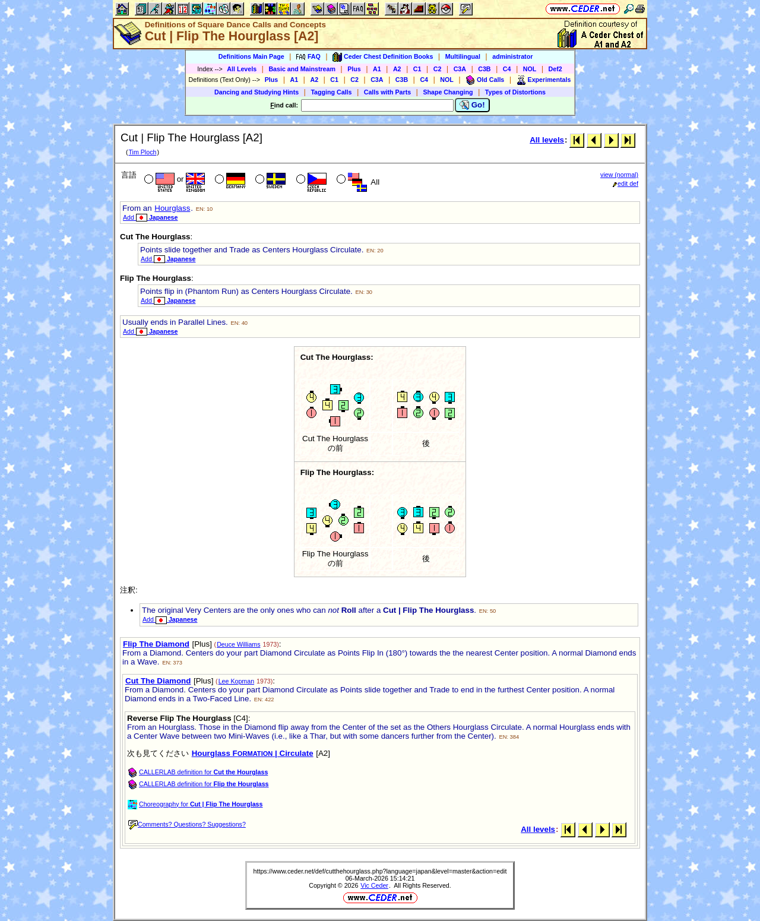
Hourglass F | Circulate (253, 753)
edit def (625, 183)
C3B (484, 68)
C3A (460, 68)
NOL (530, 68)
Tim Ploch (142, 152)
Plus (354, 68)
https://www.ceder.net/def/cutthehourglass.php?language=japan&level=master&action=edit (380, 871)
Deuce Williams (238, 644)
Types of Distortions (515, 92)
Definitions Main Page (251, 56)
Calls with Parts (387, 92)
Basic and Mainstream (301, 68)
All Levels (241, 68)
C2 (437, 68)
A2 (397, 68)
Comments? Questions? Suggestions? (187, 824)
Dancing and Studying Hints (256, 92)
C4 (507, 68)
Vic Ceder (374, 885)
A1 (377, 68)
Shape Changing (448, 92)
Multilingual (462, 56)
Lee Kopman (236, 681)
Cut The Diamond (158, 680)
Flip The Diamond (156, 644)
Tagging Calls (331, 92)
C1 (417, 68)
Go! (472, 105)
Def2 (555, 68)
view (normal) (619, 174)
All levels (547, 139)
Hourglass (172, 208)
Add (150, 217)
